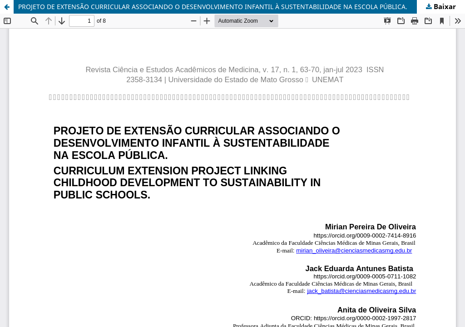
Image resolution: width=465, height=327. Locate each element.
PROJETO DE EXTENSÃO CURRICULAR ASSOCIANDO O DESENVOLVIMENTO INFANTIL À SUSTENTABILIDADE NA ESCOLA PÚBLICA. (212, 6)
